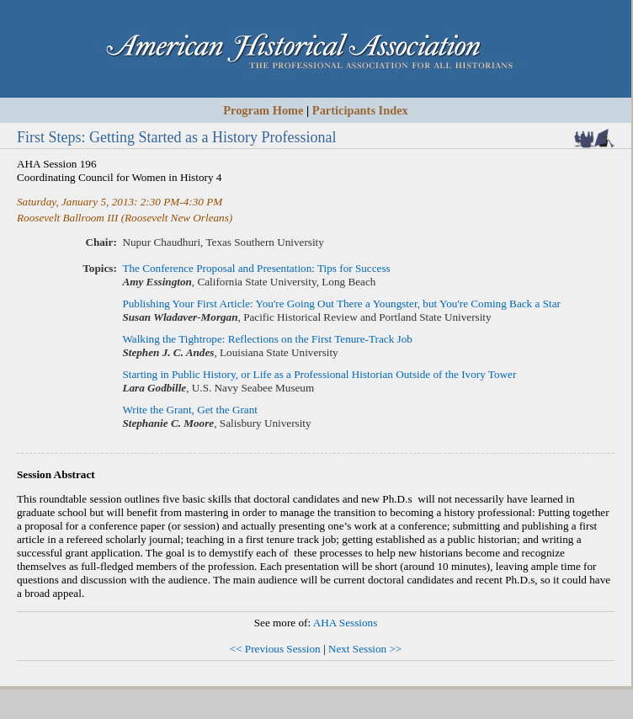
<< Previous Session (275, 648)
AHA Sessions (345, 622)
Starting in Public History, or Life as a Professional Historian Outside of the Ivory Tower (319, 374)
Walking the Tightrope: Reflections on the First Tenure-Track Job (267, 339)
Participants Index (360, 110)
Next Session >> (365, 648)
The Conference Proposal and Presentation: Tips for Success (256, 268)
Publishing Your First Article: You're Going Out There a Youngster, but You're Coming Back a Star (341, 303)
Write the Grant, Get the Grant (190, 409)
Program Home (263, 110)
